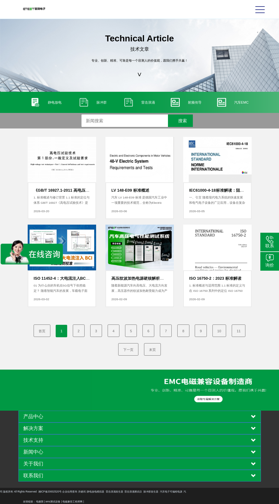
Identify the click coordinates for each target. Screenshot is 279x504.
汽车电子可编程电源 (118, 491)
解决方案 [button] (139, 428)
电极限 (40, 501)
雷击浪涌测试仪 (80, 491)
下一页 (128, 350)
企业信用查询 (17, 491)
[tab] (140, 416)
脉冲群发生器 (98, 491)
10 (219, 331)
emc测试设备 (53, 501)
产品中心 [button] (139, 416)
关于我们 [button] (139, 463)
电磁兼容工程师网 (72, 501)
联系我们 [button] (139, 475)
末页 (152, 350)
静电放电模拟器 (43, 491)
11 (238, 331)
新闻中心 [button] (139, 452)
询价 (269, 265)
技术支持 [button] (139, 440)
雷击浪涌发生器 (61, 491)
